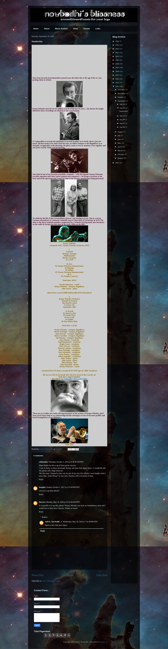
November (122, 93)
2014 (117, 86)
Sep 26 (122, 104)
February (121, 154)
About (46, 29)
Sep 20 (122, 108)
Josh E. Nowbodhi (52, 522)
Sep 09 (122, 119)
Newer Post (38, 575)
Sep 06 (122, 127)
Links (97, 29)
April (120, 147)
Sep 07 (122, 123)
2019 (117, 67)
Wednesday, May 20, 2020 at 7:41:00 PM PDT (80, 522)
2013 (117, 163)
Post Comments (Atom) (51, 581)
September (122, 101)
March (120, 150)
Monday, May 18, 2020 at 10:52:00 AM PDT (63, 502)
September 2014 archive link (75, 379)
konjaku (42, 487)
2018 (117, 71)
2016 (117, 79)
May (119, 143)
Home (35, 29)
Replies (44, 517)
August (120, 132)
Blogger (102, 642)
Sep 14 (122, 116)
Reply (41, 479)
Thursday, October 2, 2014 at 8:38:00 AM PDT (66, 462)
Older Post (101, 575)
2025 (117, 45)
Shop (75, 29)
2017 (117, 75)
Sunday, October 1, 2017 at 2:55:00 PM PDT (63, 487)
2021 (117, 60)
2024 (117, 49)
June (119, 139)
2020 (117, 64)
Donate (87, 29)
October (121, 97)
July (119, 135)
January (121, 158)
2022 (117, 56)
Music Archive (61, 29)
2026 (117, 41)
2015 (117, 82)
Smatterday (123, 111)
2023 (117, 52)
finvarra (42, 502)
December (122, 89)
